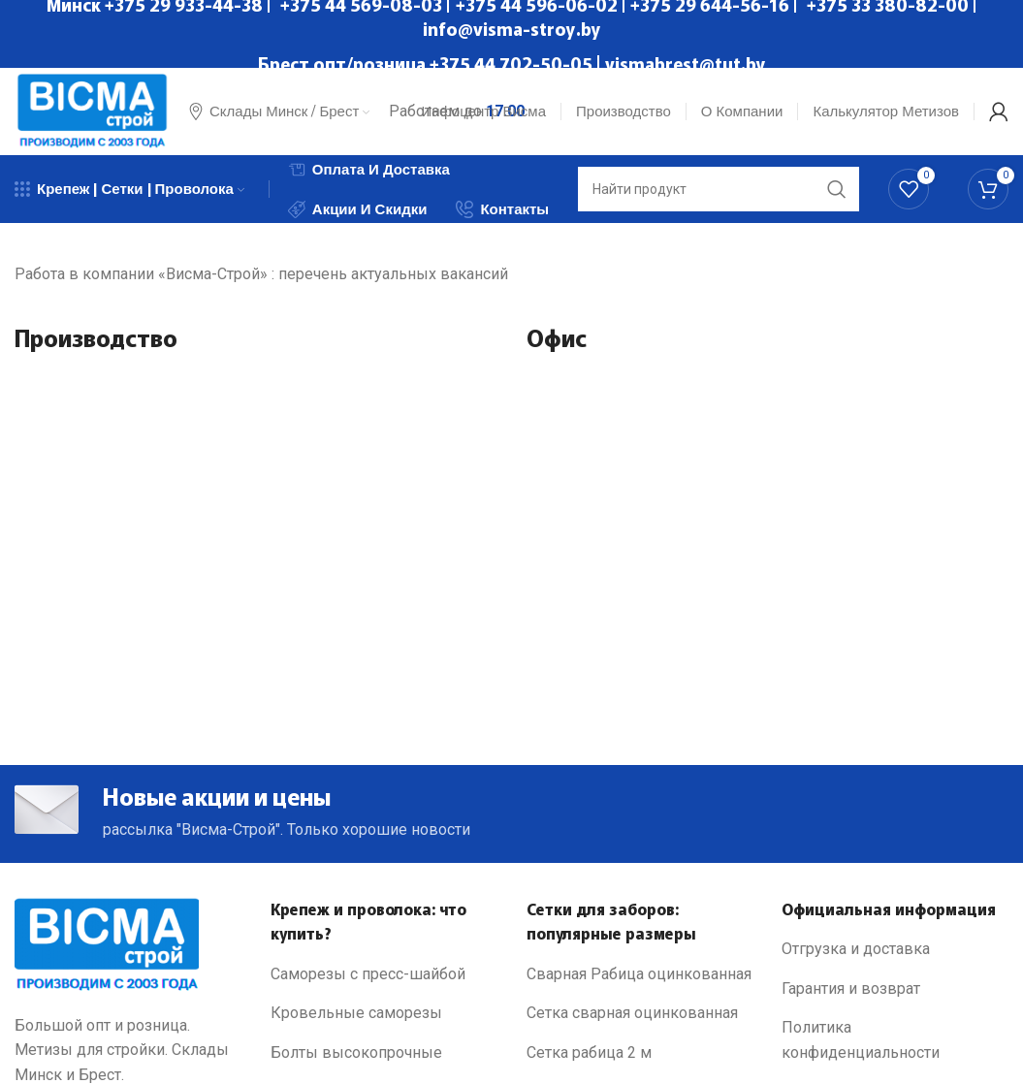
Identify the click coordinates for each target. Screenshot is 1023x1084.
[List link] (384, 974)
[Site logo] (92, 110)
